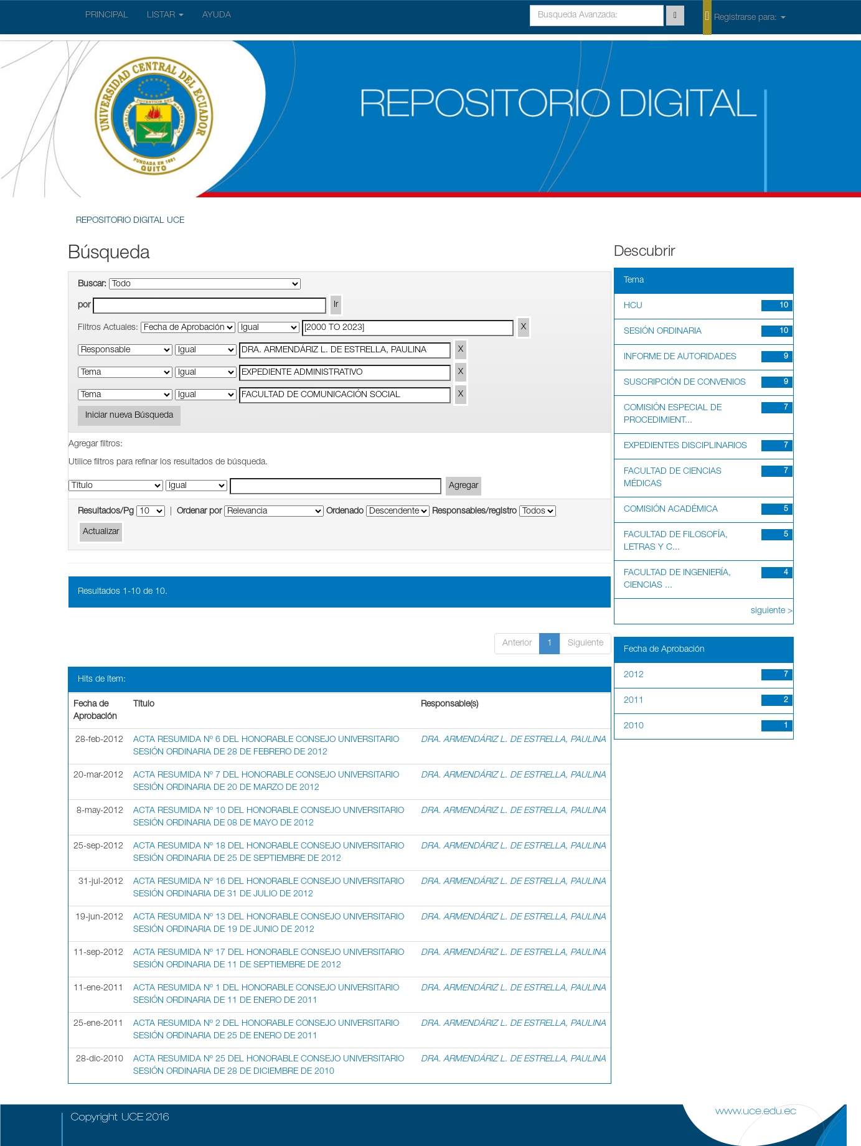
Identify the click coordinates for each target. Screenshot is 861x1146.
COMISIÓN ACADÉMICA (671, 509)
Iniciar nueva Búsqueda (129, 415)
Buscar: (92, 284)
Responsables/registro (474, 511)
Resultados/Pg (106, 511)
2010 (634, 726)
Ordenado (345, 511)
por (84, 305)
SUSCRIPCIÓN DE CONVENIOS (685, 382)
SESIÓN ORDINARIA (663, 331)
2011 (634, 701)
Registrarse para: (744, 17)
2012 (634, 675)
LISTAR (165, 15)
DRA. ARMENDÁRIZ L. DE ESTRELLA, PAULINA (513, 740)
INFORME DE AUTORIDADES (680, 357)
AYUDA (216, 15)
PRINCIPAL (106, 15)
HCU (633, 306)
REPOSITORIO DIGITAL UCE (130, 221)
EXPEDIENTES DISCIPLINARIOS (685, 446)
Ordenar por (199, 511)
